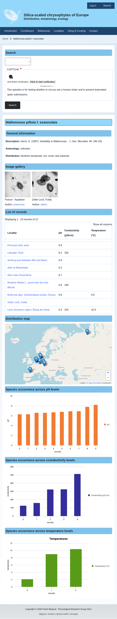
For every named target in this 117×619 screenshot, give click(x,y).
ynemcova (19, 204)
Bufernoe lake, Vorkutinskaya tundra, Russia (31, 295)
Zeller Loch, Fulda (17, 302)
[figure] (58, 424)
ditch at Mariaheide (17, 267)
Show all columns (102, 224)
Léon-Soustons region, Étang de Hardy (28, 309)
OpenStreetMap (94, 383)
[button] (44, 363)
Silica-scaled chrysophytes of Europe (56, 15)
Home (5, 39)
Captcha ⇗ (47, 86)
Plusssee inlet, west (18, 245)
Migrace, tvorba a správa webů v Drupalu (58, 614)
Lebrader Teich (15, 252)
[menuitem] (94, 5)
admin (44, 204)
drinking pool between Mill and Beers (27, 260)
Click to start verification (42, 82)
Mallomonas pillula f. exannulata (31, 122)
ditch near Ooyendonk (19, 275)
